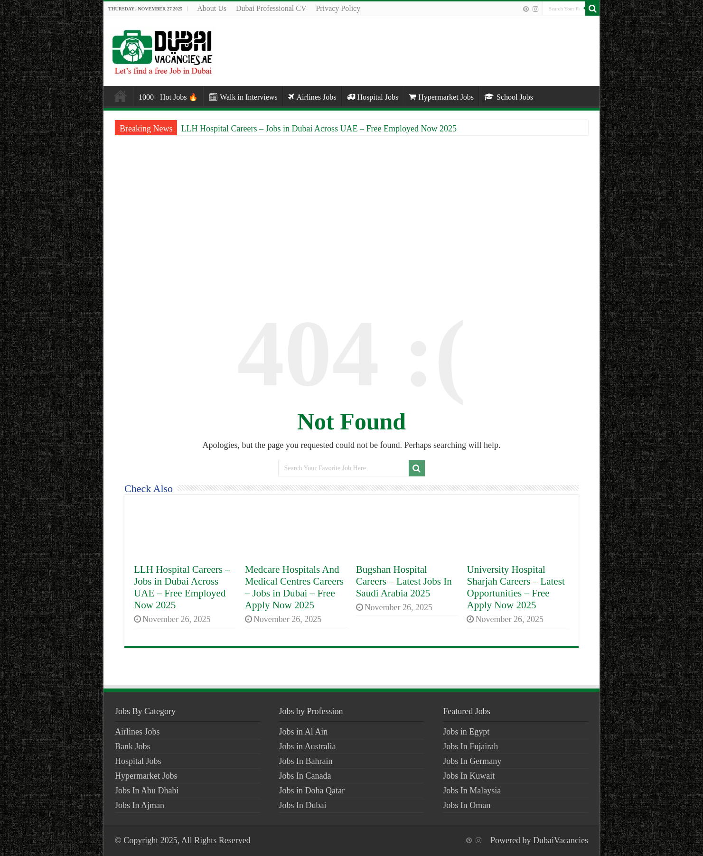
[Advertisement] (351, 213)
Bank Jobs (132, 746)
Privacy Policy (338, 8)
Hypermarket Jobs (441, 97)
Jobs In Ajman (139, 805)
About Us (211, 8)
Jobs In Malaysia (472, 790)
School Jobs (508, 97)
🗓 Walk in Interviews (242, 97)
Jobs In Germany (472, 761)
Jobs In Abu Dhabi (147, 790)
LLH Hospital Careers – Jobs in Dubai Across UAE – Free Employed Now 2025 (318, 128)
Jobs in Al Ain (303, 731)
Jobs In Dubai (303, 805)
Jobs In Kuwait (469, 776)
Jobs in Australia (307, 746)
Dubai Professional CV (271, 8)
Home (120, 96)
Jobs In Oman (466, 805)
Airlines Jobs (312, 97)
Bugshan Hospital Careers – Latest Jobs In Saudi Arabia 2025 (404, 581)
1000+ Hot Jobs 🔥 (168, 97)
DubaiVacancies (560, 840)
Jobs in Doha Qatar (312, 790)
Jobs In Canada (305, 776)
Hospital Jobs (373, 97)
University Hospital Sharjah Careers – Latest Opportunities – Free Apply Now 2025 (515, 587)
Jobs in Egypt (466, 731)
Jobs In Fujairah (470, 746)
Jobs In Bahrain (306, 761)
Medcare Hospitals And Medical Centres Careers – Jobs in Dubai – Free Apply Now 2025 (294, 587)
